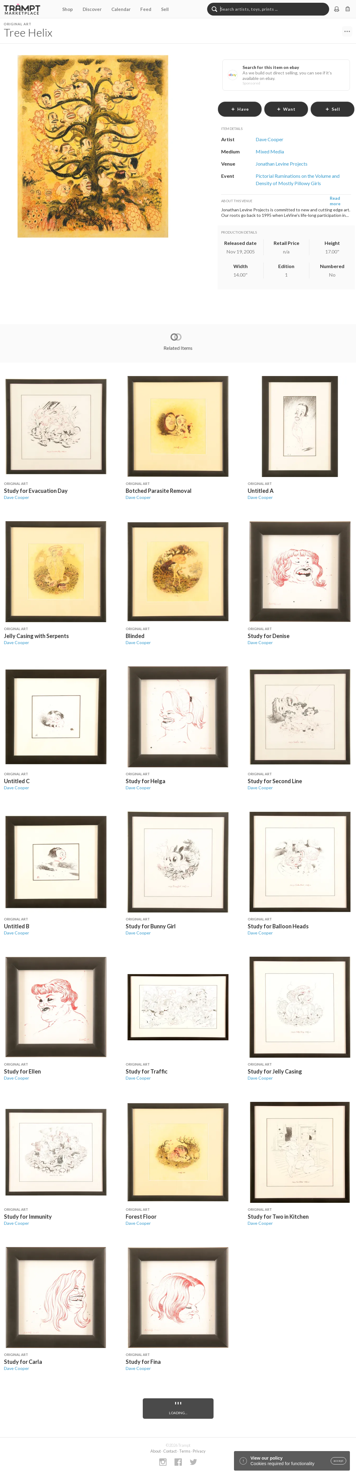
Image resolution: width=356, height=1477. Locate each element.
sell (332, 109)
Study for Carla (23, 1361)
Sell (165, 9)
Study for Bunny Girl (151, 926)
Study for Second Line (275, 781)
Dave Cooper (16, 497)
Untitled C (17, 781)
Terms (184, 1451)
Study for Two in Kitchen (278, 1216)
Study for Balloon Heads (278, 926)
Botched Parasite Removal (159, 490)
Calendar (121, 9)
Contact (170, 1451)
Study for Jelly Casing (275, 1071)
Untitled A (261, 490)
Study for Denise (268, 636)
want (286, 109)
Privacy (199, 1451)
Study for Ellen (22, 1071)
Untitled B (16, 926)
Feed (145, 9)
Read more (335, 200)
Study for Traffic (146, 1071)
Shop (67, 9)
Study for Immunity (28, 1216)
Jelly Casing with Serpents (36, 636)
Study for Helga (145, 781)
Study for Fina (143, 1361)
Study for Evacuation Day (36, 490)
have (240, 109)
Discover (92, 9)
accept (338, 1460)
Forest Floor (141, 1216)
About (155, 1451)
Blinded (135, 636)
